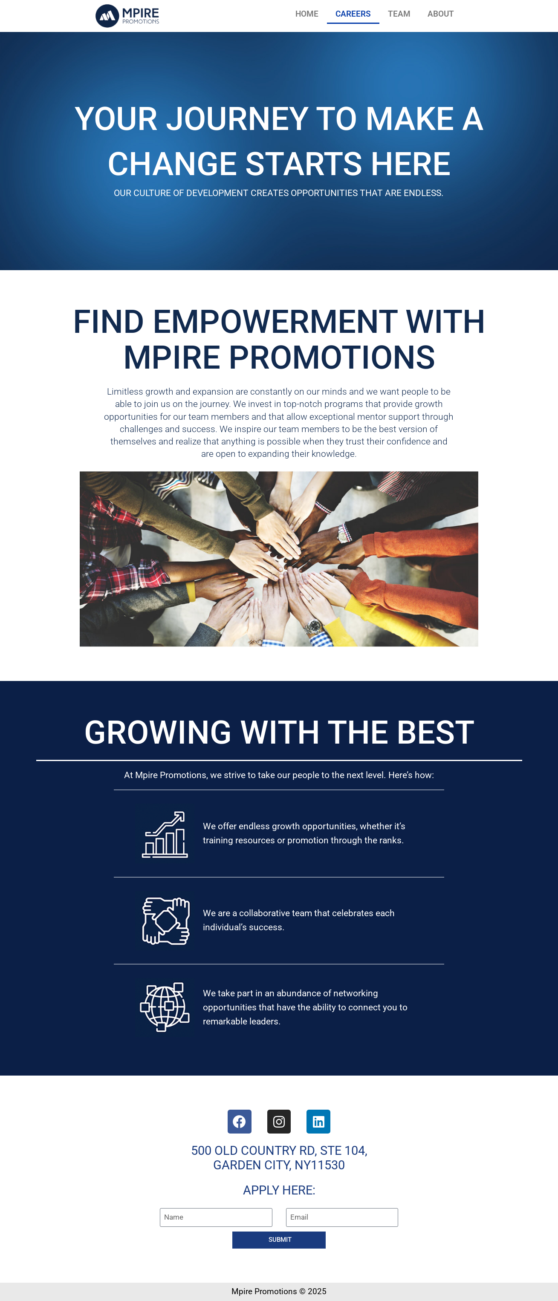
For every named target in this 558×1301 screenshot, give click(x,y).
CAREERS (353, 14)
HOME (306, 14)
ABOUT (441, 14)
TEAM (399, 14)
